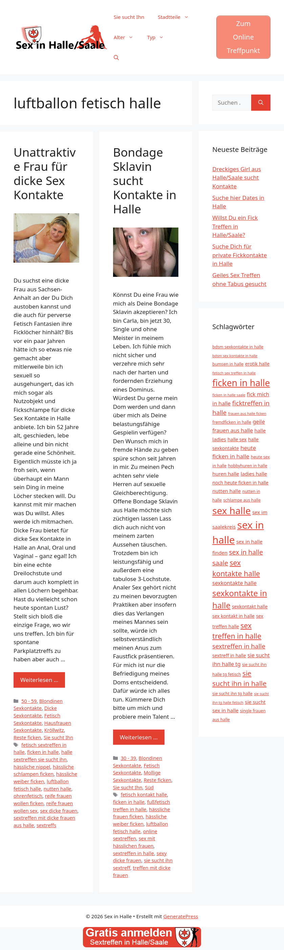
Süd (149, 787)
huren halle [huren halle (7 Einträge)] (225, 473)
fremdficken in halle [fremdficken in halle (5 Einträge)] (231, 422)
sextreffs (46, 825)
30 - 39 (128, 758)
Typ (159, 37)
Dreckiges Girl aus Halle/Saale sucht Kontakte (236, 177)
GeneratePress (180, 916)
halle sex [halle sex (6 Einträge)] (236, 439)
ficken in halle (43, 752)
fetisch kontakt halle (144, 794)
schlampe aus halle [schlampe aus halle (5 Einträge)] (242, 500)
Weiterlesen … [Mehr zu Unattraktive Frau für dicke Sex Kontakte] (39, 680)
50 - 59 (29, 701)
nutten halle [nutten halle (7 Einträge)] (226, 490)
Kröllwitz (54, 730)
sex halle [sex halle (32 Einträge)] (231, 510)
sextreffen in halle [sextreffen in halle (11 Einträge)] (238, 646)
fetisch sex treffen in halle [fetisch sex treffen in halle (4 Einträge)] (234, 373)
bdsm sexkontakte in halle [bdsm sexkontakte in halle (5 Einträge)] (237, 347)
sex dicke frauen (58, 811)
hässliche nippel (32, 767)
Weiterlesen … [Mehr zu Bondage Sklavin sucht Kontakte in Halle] (139, 737)
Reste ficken (27, 737)
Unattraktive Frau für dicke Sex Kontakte (45, 173)
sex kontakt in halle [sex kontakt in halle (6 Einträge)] (233, 616)
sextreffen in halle (133, 853)
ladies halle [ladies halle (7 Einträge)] (254, 473)
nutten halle (57, 789)
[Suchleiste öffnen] (116, 57)
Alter (127, 37)
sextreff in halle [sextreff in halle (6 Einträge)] (229, 655)
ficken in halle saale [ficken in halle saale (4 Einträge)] (228, 395)
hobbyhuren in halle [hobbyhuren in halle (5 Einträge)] (247, 466)
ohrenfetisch (28, 796)
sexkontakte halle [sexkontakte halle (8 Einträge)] (234, 583)
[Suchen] (260, 103)
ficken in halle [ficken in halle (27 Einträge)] (241, 383)
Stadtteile (177, 17)
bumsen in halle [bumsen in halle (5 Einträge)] (227, 364)
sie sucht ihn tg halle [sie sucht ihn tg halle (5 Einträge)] (232, 693)
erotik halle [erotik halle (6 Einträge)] (257, 364)
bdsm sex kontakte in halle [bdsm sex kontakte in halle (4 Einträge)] (234, 355)
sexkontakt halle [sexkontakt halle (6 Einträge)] (249, 606)
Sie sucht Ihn (129, 17)
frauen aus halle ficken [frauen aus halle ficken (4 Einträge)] (247, 413)
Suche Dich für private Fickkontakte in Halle (239, 254)
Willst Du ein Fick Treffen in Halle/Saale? (235, 226)
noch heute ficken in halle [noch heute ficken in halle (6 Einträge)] (240, 482)
